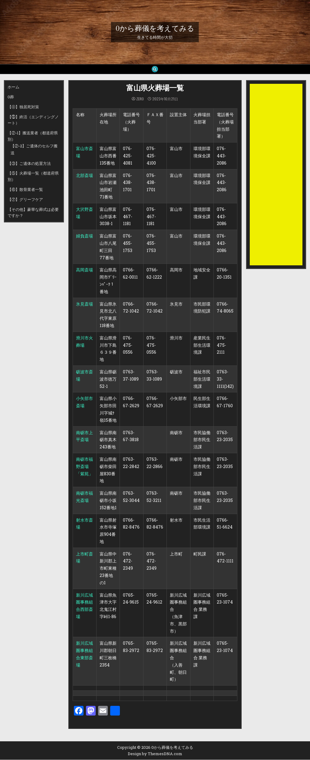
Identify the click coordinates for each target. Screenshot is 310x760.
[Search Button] (154, 69)
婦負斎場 (84, 236)
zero (140, 99)
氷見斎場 (84, 304)
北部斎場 (84, 175)
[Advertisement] (276, 175)
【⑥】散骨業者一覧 (25, 189)
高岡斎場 (84, 270)
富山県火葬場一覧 (155, 88)
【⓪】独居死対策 (23, 107)
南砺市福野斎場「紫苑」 (84, 467)
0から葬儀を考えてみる (155, 28)
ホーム (13, 87)
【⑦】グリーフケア (25, 199)
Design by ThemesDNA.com (155, 754)
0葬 (11, 97)
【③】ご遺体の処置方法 (29, 163)
